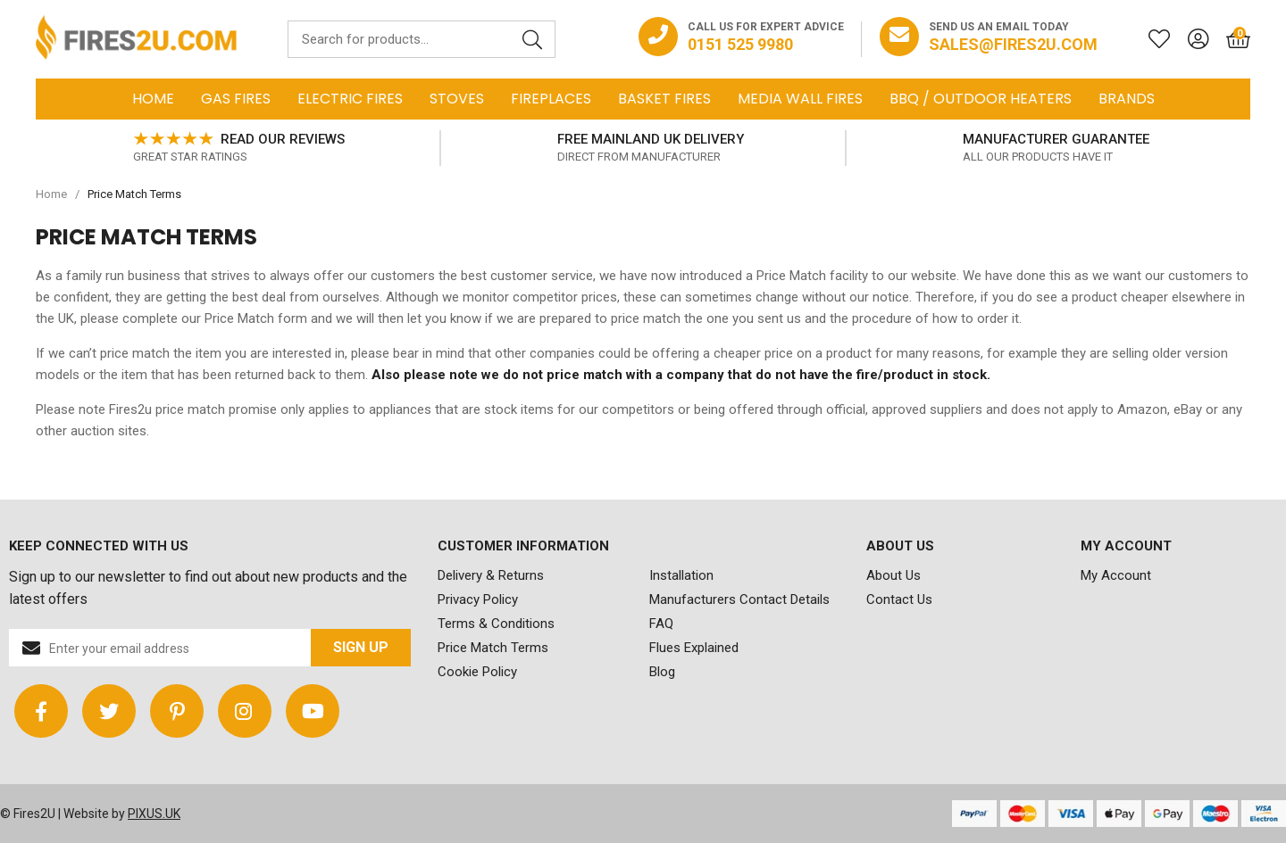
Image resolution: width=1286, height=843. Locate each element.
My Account (1116, 575)
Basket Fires (664, 98)
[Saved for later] (1150, 39)
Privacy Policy (478, 599)
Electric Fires (350, 98)
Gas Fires (236, 98)
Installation (681, 575)
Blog (662, 672)
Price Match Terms (493, 648)
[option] (238, 148)
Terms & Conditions (496, 624)
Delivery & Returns (491, 575)
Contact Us (899, 599)
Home (153, 98)
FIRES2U (136, 39)
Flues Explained (694, 648)
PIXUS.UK (154, 813)
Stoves (457, 98)
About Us (893, 575)
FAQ (661, 624)
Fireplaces (551, 98)
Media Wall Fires (800, 98)
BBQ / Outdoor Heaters (980, 98)
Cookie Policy (477, 672)
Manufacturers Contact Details (739, 599)
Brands (1126, 98)
